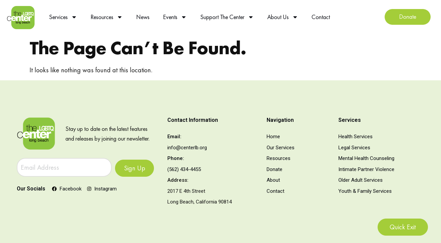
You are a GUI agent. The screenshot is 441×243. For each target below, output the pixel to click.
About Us (282, 17)
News (143, 17)
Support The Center (227, 17)
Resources (107, 17)
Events (175, 17)
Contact (321, 17)
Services (63, 17)
